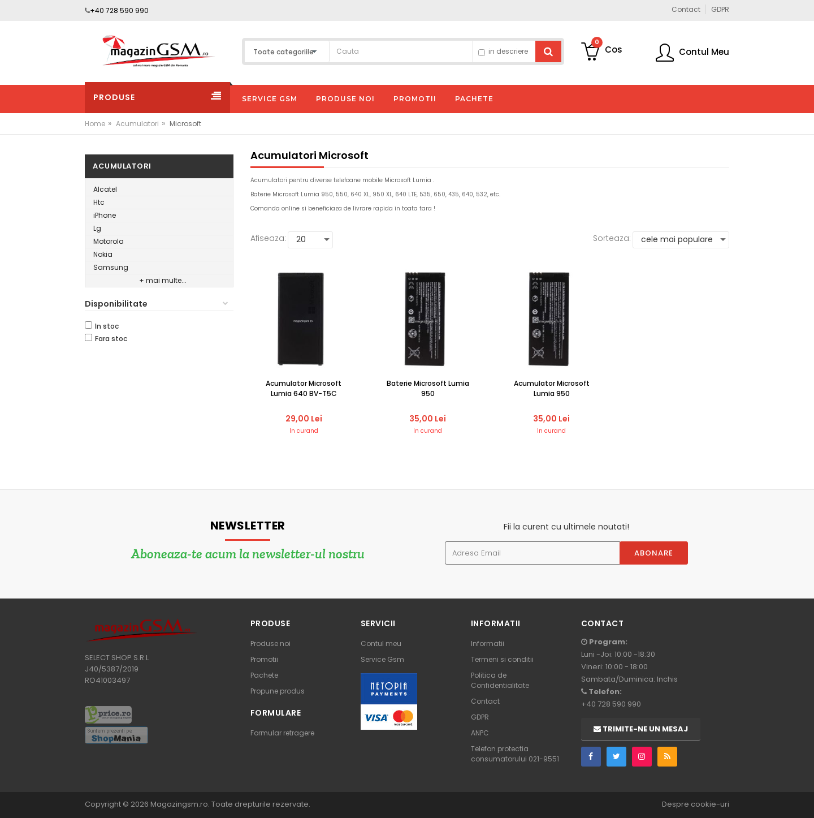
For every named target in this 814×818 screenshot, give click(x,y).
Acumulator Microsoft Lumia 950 (552, 388)
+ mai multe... (163, 280)
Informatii (487, 643)
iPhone (104, 215)
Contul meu (381, 643)
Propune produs (277, 691)
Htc (99, 202)
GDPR (480, 717)
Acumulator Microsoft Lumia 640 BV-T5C (303, 388)
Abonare (653, 553)
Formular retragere (282, 733)
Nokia (102, 254)
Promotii (264, 659)
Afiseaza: (268, 238)
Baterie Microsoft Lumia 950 (428, 388)
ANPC (480, 733)
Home (95, 123)
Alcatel (105, 189)
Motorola (108, 241)
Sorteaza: (612, 238)
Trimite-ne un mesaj (641, 729)
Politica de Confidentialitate (500, 680)
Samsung (110, 267)
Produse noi (270, 643)
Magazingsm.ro (179, 804)
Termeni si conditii (502, 659)
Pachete (264, 675)
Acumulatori (137, 123)
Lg (97, 228)
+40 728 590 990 (119, 10)
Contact (485, 701)
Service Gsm (382, 659)
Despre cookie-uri (695, 804)
